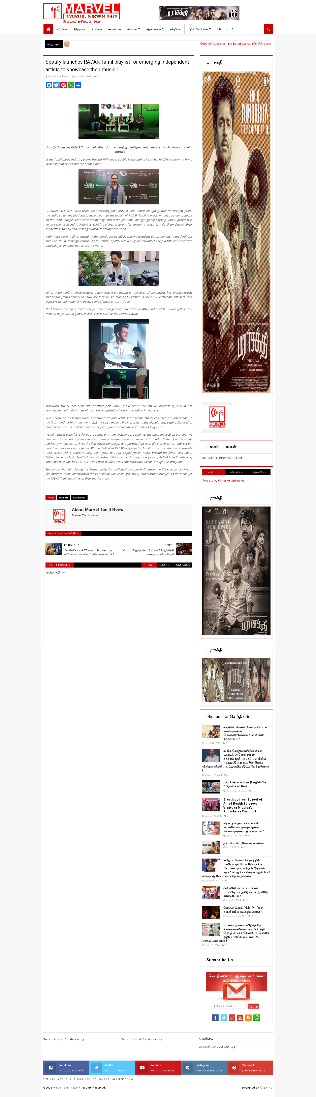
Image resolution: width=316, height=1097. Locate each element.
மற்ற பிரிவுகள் (198, 29)
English (224, 29)
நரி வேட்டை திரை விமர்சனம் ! (244, 843)
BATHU (268, 1087)
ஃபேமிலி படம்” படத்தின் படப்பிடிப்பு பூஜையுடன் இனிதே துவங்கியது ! (245, 891)
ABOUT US (64, 1079)
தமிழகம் (62, 29)
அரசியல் (114, 29)
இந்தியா (80, 29)
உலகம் (97, 29)
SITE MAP (49, 1079)
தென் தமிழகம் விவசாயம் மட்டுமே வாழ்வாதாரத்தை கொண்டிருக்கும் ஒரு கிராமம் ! (243, 827)
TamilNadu (79, 497)
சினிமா (132, 29)
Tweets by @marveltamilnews (223, 480)
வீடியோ (175, 29)
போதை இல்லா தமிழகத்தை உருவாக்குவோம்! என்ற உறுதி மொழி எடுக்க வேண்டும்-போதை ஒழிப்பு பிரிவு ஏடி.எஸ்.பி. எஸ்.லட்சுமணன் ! (235, 932)
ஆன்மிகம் (154, 29)
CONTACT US (101, 1079)
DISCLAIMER (82, 1079)
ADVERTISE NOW (122, 1079)
